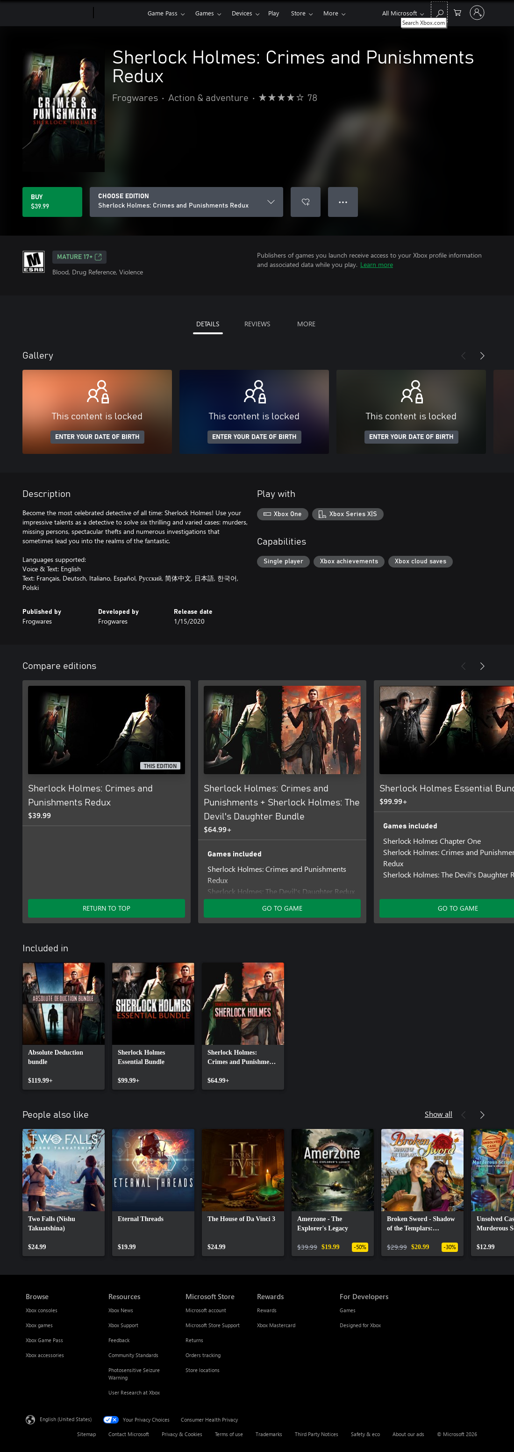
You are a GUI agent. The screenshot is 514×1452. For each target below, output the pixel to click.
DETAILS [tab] (207, 323)
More (330, 13)
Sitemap (86, 1434)
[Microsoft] (58, 13)
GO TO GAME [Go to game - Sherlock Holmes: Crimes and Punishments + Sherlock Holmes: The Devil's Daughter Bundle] (282, 908)
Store (298, 13)
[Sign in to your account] (477, 12)
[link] (63, 1026)
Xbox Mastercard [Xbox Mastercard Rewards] (276, 1325)
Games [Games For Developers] (348, 1310)
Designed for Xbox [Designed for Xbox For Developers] (360, 1325)
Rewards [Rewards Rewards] (267, 1310)
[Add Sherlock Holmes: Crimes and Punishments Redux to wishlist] (306, 202)
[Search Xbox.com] (439, 11)
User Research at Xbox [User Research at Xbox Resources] (134, 1392)
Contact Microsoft (128, 1434)
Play (273, 13)
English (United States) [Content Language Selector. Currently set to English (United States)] (66, 1419)
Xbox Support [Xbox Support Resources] (123, 1325)
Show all (438, 1114)
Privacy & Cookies (182, 1434)
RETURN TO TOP (106, 908)
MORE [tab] (306, 323)
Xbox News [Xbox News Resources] (120, 1310)
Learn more (376, 264)
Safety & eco (365, 1434)
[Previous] (463, 355)
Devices (242, 13)
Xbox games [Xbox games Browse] (39, 1325)
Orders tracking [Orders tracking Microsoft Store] (203, 1355)
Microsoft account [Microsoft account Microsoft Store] (206, 1310)
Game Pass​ (163, 13)
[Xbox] (119, 13)
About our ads (408, 1434)
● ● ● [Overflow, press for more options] (343, 201)
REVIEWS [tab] (257, 323)
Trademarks (269, 1434)
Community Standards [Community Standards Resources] (133, 1355)
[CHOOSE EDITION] (186, 202)
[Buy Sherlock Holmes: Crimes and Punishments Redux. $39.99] (52, 202)
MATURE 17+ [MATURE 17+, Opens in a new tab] (79, 257)
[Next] (482, 355)
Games (204, 13)
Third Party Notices (316, 1434)
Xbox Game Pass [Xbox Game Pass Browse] (44, 1340)
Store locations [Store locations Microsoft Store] (203, 1370)
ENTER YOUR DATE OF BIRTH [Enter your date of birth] (97, 437)
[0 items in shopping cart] (457, 12)
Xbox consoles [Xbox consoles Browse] (41, 1310)
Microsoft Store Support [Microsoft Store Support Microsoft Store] (213, 1325)
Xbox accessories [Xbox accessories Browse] (45, 1355)
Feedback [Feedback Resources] (118, 1340)
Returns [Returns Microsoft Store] (194, 1340)
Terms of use (229, 1434)
